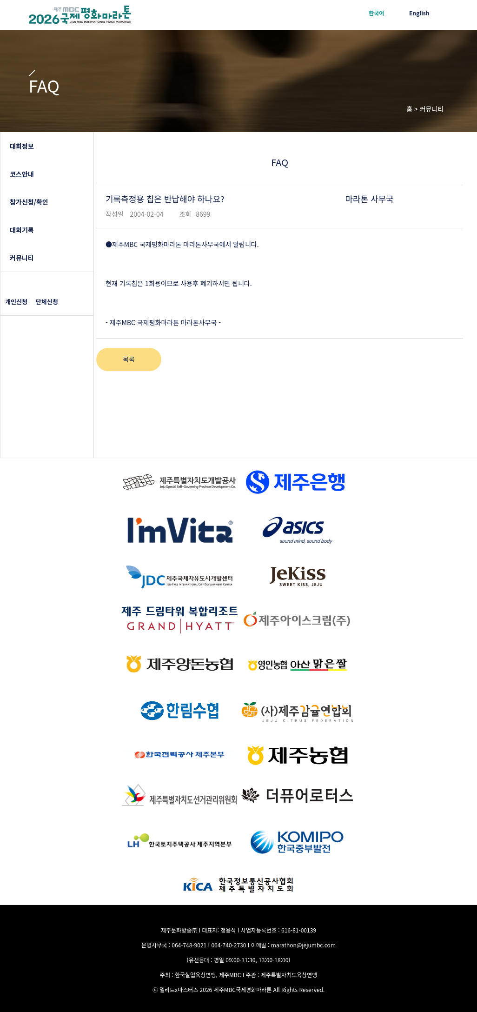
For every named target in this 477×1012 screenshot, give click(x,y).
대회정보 (22, 146)
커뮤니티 (22, 257)
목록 (129, 359)
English (419, 13)
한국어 (376, 13)
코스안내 (22, 174)
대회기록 (22, 229)
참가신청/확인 (29, 201)
